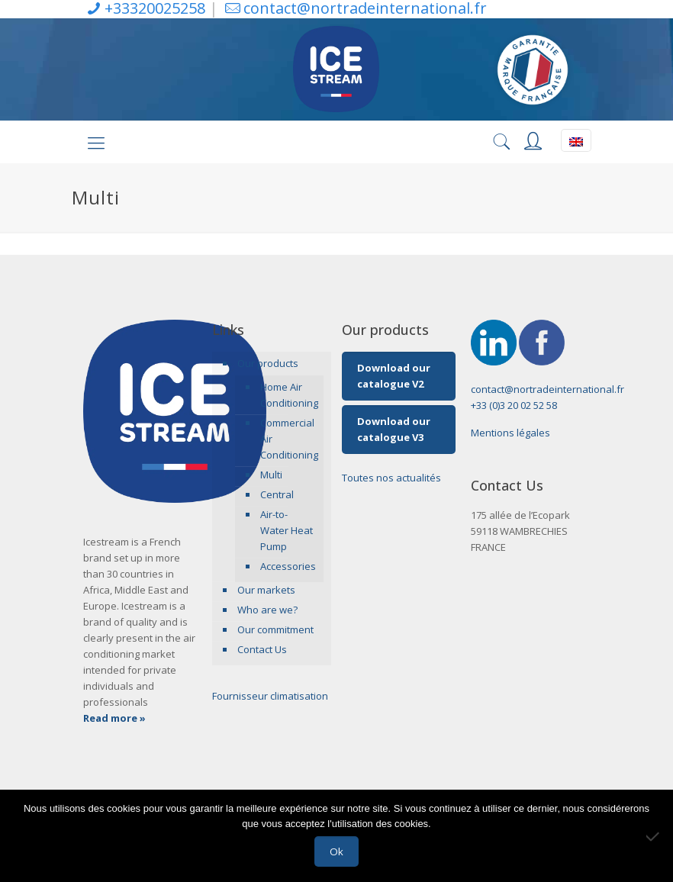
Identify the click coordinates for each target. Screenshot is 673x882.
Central (277, 494)
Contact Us (262, 649)
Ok (336, 851)
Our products (267, 363)
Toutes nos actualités (391, 477)
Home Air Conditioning (288, 395)
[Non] (654, 836)
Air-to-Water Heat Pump (286, 530)
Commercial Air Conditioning (288, 439)
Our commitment (275, 629)
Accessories (288, 566)
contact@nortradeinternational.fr (547, 389)
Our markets (266, 590)
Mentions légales (510, 432)
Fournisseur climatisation (270, 696)
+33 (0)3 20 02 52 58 (514, 405)
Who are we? (267, 609)
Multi (271, 474)
